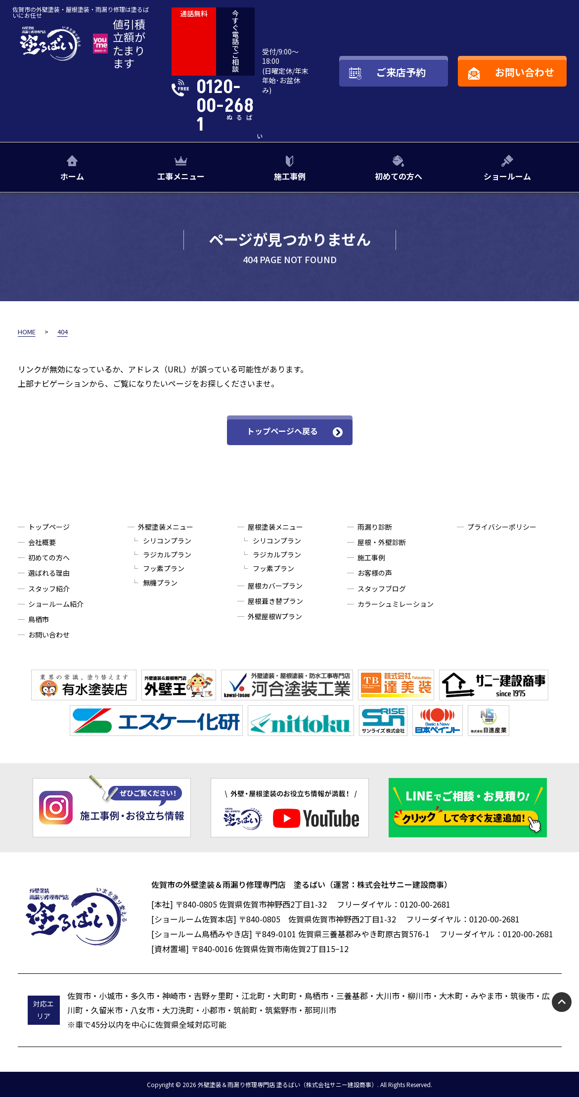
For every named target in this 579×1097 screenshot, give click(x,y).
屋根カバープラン (275, 586)
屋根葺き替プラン (275, 601)
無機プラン (160, 583)
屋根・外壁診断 (381, 542)
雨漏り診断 (374, 527)
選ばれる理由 (49, 573)
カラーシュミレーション (395, 604)
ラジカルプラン (167, 554)
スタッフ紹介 (49, 589)
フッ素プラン (163, 568)
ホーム (72, 176)
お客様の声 (374, 573)
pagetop (562, 1002)
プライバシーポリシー (501, 527)
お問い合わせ (49, 635)
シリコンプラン (167, 541)
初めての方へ (398, 176)
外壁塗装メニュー (165, 527)
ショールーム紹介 (56, 604)
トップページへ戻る (282, 431)
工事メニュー (181, 176)
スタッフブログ (381, 589)
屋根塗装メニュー (275, 527)
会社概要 (42, 542)
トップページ (49, 527)
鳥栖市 (38, 619)
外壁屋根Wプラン (275, 616)
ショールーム (507, 176)
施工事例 (290, 176)
